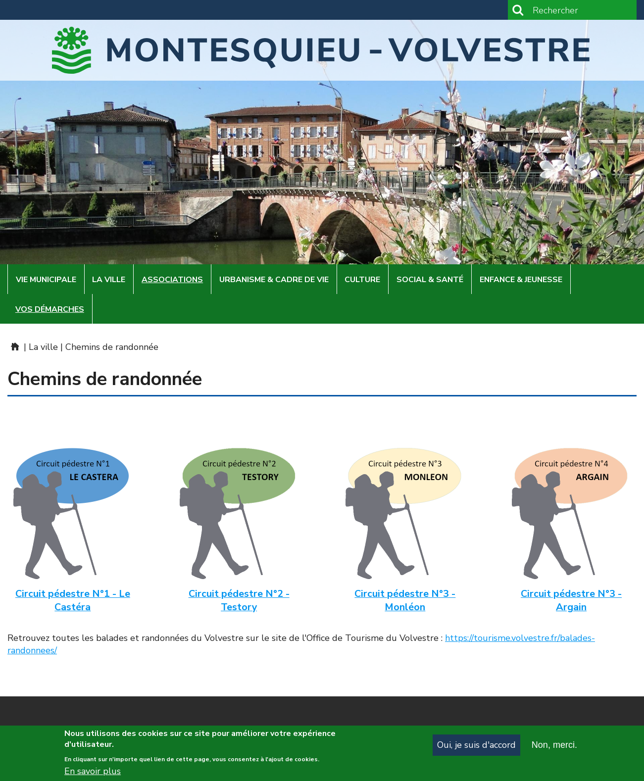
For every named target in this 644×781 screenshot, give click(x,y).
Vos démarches (49, 309)
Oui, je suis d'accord (476, 747)
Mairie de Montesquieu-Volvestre (14, 346)
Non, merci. (554, 747)
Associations (172, 279)
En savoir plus (92, 774)
